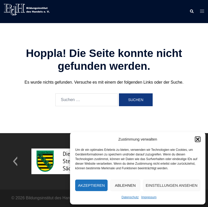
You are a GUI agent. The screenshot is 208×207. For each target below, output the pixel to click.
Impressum (149, 197)
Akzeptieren (91, 185)
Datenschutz (130, 197)
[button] (197, 139)
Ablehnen (125, 185)
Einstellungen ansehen (171, 185)
